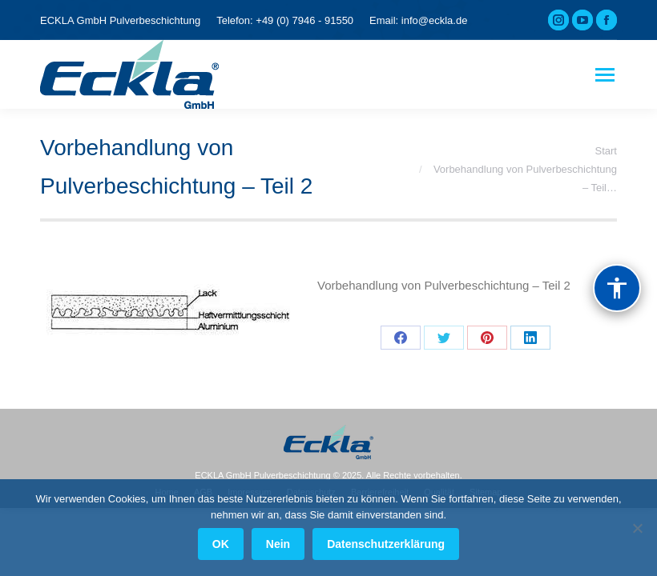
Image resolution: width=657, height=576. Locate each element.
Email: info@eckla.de (418, 20)
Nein (278, 544)
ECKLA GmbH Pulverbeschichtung (120, 20)
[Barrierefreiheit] (617, 288)
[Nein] (637, 528)
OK (220, 544)
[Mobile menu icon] (605, 74)
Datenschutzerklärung (386, 544)
